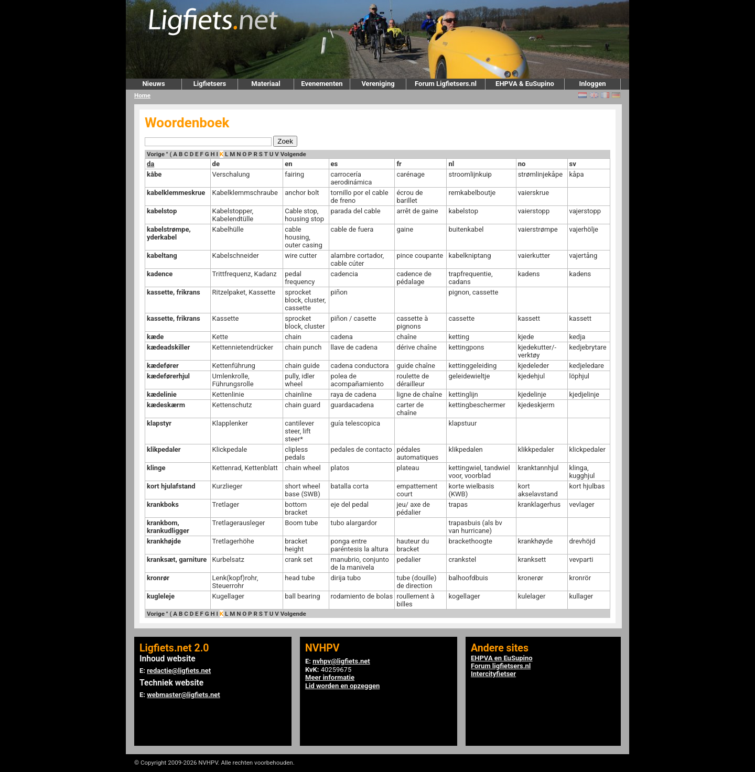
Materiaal (265, 84)
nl (451, 164)
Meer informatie (329, 677)
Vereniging (377, 84)
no (522, 164)
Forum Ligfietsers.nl (446, 84)
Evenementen (321, 84)
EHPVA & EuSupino (524, 84)
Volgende (293, 154)
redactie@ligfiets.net (179, 671)
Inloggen (592, 84)
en (288, 164)
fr (398, 164)
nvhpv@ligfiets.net (341, 661)
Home (142, 95)
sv (572, 164)
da (150, 164)
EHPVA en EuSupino (502, 658)
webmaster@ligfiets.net (183, 695)
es (334, 164)
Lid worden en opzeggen (342, 686)
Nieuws (153, 84)
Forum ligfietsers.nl (501, 666)
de (216, 164)
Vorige (156, 154)
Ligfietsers (209, 84)
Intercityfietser (493, 674)
